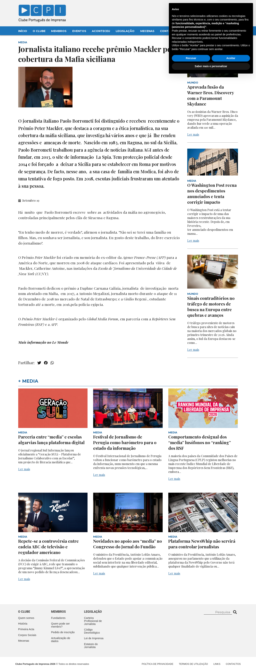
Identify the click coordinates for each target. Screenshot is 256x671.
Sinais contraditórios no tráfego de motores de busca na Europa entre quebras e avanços (211, 306)
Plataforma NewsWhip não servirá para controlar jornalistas (201, 543)
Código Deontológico (92, 631)
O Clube (39, 31)
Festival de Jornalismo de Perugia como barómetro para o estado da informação (124, 442)
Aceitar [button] (230, 652)
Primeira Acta (26, 629)
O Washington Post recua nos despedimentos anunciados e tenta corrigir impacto (212, 193)
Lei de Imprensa (93, 638)
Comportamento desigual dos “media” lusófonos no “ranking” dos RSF (199, 442)
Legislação (125, 31)
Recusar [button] (191, 652)
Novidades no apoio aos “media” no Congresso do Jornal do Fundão (127, 543)
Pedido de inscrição (63, 632)
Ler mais (193, 134)
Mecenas (147, 31)
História (22, 623)
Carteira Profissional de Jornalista (93, 620)
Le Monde (60, 342)
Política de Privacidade (157, 664)
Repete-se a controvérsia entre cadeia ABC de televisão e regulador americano (48, 546)
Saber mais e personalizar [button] (211, 660)
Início (22, 31)
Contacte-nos (227, 6)
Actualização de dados (60, 640)
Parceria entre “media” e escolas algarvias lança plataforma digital (51, 439)
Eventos (79, 31)
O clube (24, 611)
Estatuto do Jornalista (91, 646)
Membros (58, 31)
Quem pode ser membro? (60, 625)
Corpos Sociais (27, 635)
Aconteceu (101, 31)
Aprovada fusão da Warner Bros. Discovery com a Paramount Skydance (210, 95)
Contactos (169, 31)
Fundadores (58, 617)
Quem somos (26, 617)
